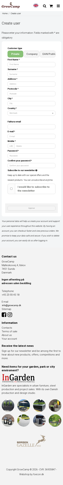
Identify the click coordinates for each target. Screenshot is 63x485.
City (10, 98)
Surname (13, 69)
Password (13, 151)
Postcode (13, 89)
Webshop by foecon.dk (31, 474)
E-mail (11, 131)
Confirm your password (20, 161)
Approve (31, 208)
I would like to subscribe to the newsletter (34, 188)
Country (12, 108)
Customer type (15, 48)
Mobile (12, 141)
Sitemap (6, 309)
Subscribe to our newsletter (28, 170)
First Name (14, 60)
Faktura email (14, 122)
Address (12, 79)
